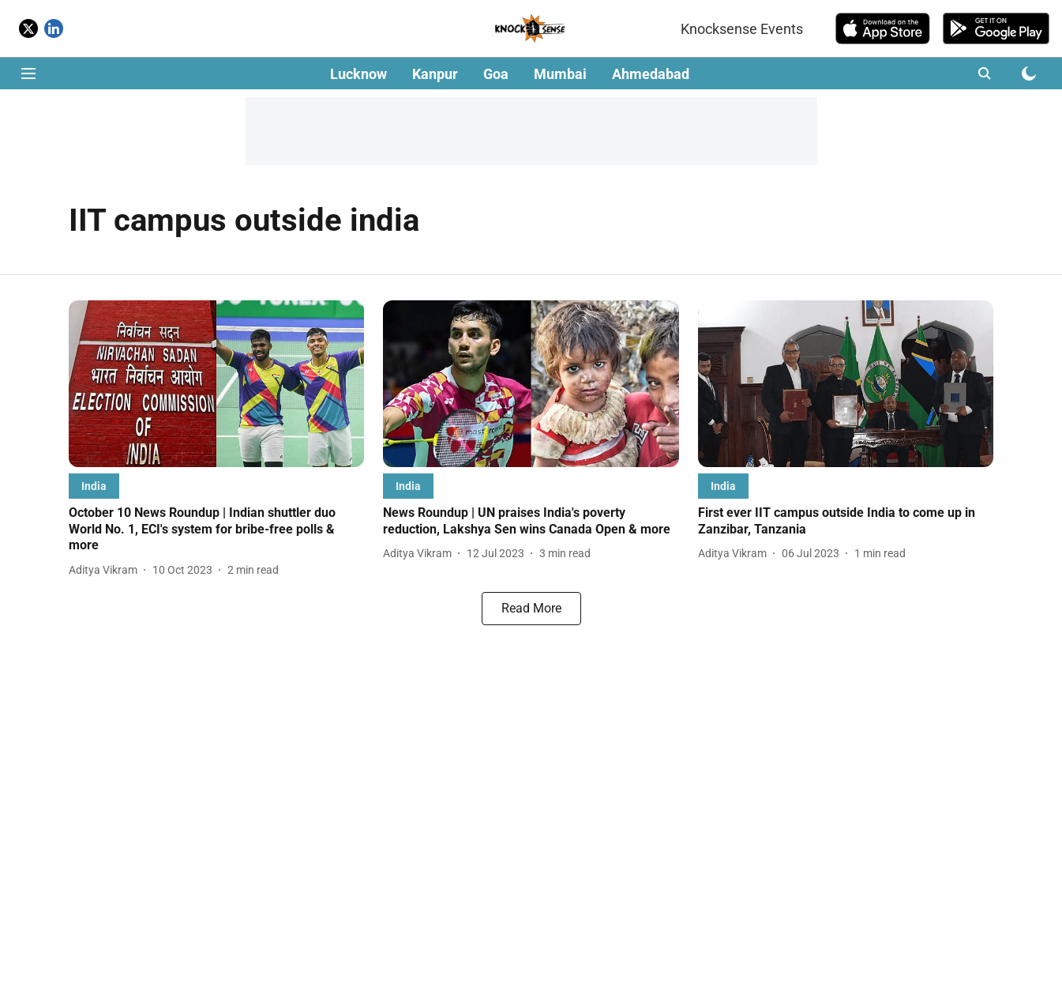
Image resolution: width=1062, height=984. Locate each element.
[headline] (217, 529)
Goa (495, 74)
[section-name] (94, 485)
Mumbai (560, 74)
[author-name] (106, 570)
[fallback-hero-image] (217, 383)
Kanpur (435, 74)
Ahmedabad (650, 74)
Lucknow (358, 74)
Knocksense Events (742, 29)
